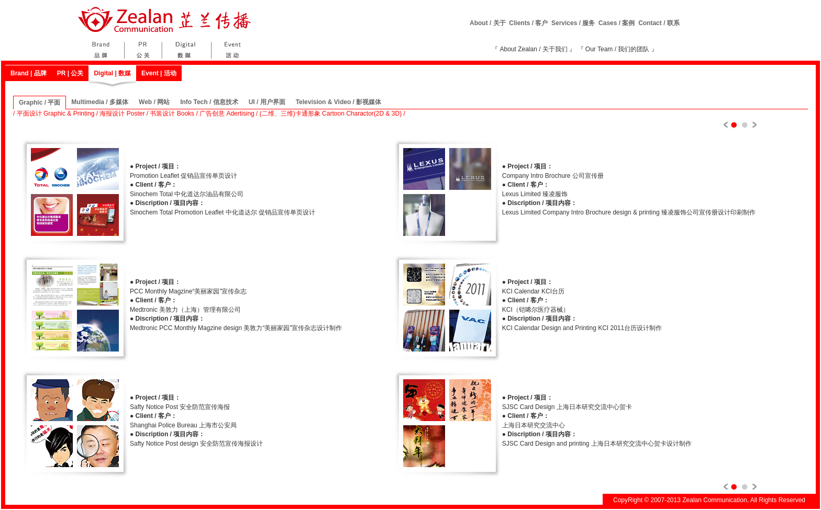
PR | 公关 (70, 73)
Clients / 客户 (528, 23)
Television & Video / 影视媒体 (339, 102)
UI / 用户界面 (267, 102)
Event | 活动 (158, 73)
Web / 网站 (154, 102)
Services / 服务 (573, 23)
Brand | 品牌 (28, 73)
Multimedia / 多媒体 (99, 102)
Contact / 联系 (659, 23)
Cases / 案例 (616, 23)
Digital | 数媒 (112, 73)
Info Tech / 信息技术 (209, 102)
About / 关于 (488, 23)
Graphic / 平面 (39, 102)
